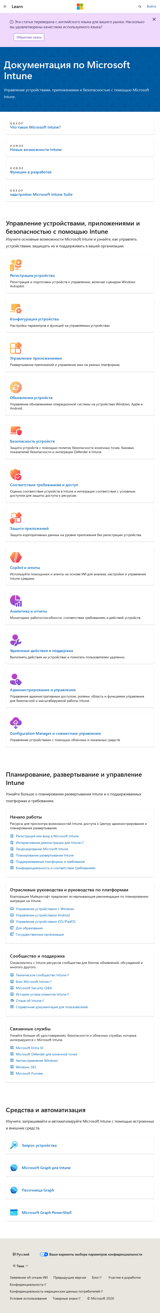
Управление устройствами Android (43, 915)
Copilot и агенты (25, 567)
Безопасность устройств (32, 441)
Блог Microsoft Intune (32, 981)
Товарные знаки (65, 1298)
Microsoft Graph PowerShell (46, 1212)
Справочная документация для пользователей (52, 1007)
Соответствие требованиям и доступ (44, 484)
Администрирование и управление (43, 689)
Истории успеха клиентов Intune (41, 994)
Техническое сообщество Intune (41, 975)
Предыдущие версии (69, 1277)
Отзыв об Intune (28, 1000)
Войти (151, 6)
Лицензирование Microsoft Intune (42, 849)
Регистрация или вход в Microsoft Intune (47, 836)
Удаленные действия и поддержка (41, 650)
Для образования (29, 928)
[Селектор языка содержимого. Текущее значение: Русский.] (21, 1254)
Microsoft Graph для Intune (46, 1167)
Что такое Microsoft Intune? (35, 127)
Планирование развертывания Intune (45, 855)
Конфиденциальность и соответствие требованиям (55, 868)
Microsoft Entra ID (29, 1048)
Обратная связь (29, 37)
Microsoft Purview (29, 1073)
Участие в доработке (124, 1277)
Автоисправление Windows (37, 1060)
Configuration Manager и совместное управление (55, 733)
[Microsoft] (80, 6)
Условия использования (28, 1298)
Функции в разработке (31, 171)
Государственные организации (40, 934)
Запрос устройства (39, 1145)
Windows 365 (26, 1067)
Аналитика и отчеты (28, 611)
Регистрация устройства (32, 275)
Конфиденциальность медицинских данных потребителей (55, 1291)
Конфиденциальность (26, 1284)
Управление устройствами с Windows (45, 909)
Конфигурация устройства (34, 319)
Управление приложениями (36, 358)
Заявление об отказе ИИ (29, 1277)
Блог (95, 1277)
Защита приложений (29, 528)
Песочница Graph (38, 1190)
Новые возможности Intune (36, 149)
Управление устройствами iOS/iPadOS (46, 921)
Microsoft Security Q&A (34, 988)
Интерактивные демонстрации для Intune (48, 842)
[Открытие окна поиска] (140, 6)
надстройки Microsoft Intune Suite (41, 194)
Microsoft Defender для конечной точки (46, 1054)
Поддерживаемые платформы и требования (50, 861)
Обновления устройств (31, 397)
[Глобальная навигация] (5, 6)
